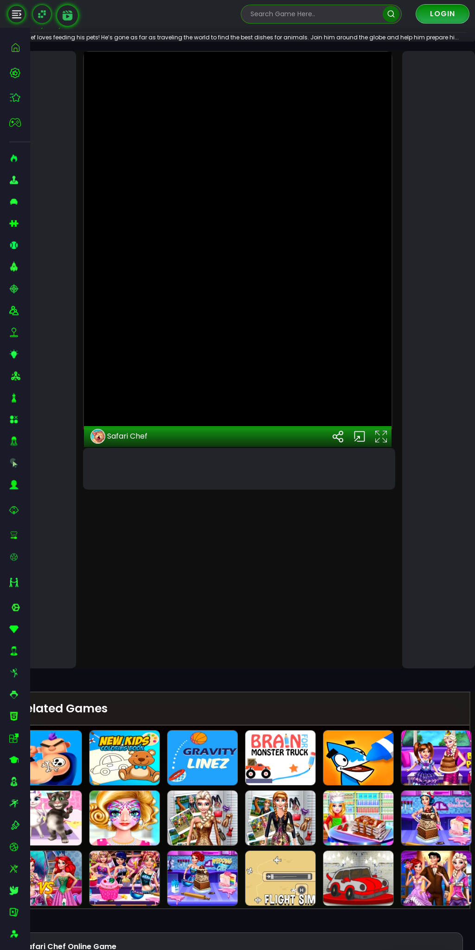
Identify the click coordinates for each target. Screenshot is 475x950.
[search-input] (314, 14)
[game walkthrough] (67, 15)
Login (442, 13)
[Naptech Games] (42, 14)
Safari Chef (143, 637)
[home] (19, 47)
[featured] (19, 97)
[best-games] (19, 72)
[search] (391, 14)
